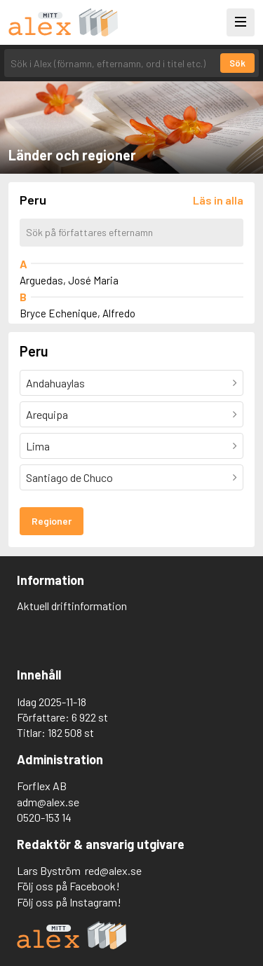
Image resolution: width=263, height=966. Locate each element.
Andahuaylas (55, 382)
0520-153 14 (44, 817)
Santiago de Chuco (69, 477)
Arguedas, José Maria (69, 280)
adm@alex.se (48, 801)
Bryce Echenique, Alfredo (77, 313)
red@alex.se (113, 870)
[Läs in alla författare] (218, 200)
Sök (237, 63)
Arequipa (47, 414)
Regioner (52, 521)
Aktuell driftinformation (72, 605)
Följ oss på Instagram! (69, 902)
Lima (38, 446)
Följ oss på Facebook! (68, 885)
